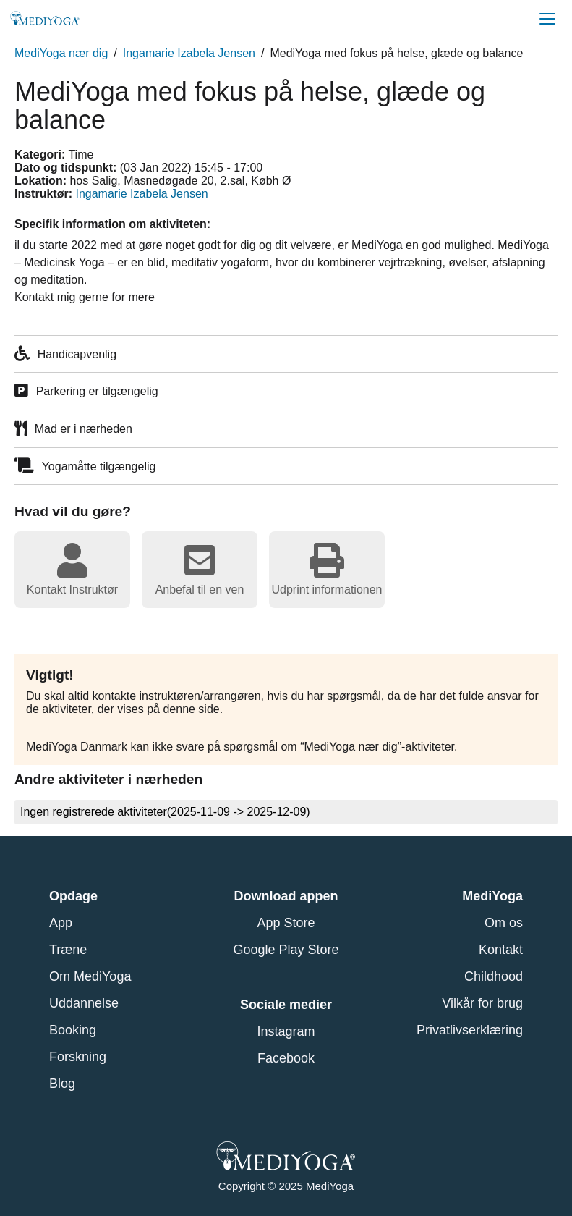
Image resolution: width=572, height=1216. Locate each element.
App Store (286, 923)
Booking (72, 1030)
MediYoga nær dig (61, 53)
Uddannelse (84, 1003)
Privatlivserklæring (470, 1030)
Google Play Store (285, 949)
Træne (68, 949)
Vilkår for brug (482, 1003)
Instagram (286, 1031)
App (60, 923)
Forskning (77, 1057)
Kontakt (501, 949)
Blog (62, 1083)
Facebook (286, 1058)
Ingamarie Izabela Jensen (189, 53)
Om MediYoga (90, 976)
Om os (504, 923)
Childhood (493, 976)
